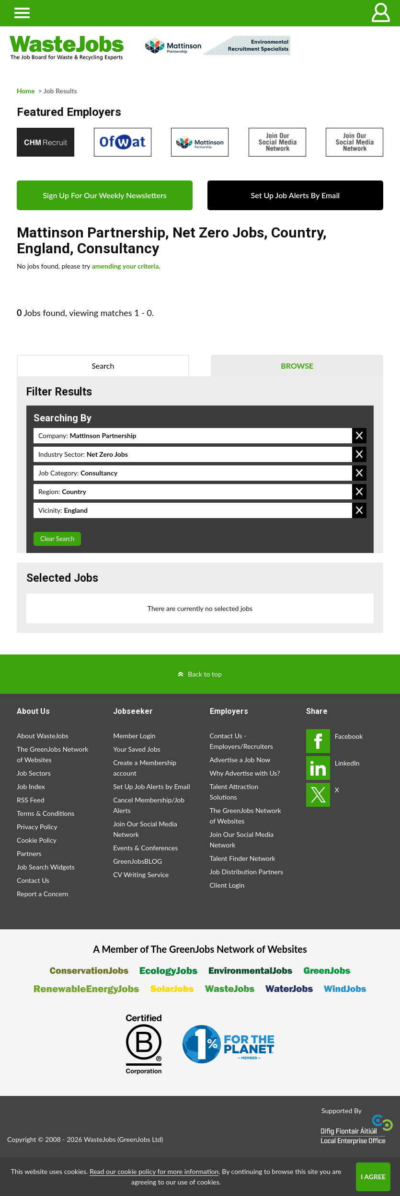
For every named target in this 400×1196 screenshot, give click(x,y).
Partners (29, 853)
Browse (297, 365)
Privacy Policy (37, 827)
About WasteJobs (43, 736)
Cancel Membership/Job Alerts (148, 805)
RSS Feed (30, 800)
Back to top (205, 674)
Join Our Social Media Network (145, 829)
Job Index (31, 786)
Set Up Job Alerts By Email (295, 195)
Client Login (227, 885)
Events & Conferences (145, 848)
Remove (359, 435)
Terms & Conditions (45, 813)
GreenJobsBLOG (137, 861)
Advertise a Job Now (240, 760)
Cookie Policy (37, 840)
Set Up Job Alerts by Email (151, 786)
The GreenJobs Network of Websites (52, 754)
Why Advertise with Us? (245, 773)
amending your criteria (125, 266)
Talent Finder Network (242, 858)
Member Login (134, 736)
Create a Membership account (144, 767)
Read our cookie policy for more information (154, 1171)
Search (102, 365)
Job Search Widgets (46, 867)
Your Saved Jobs (136, 749)
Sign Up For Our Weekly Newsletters (104, 195)
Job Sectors (34, 773)
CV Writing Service (141, 874)
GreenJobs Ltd (140, 1139)
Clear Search (57, 538)
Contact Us (33, 880)
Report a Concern (43, 894)
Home (26, 91)
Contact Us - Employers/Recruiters (241, 741)
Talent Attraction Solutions (234, 791)
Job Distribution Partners (247, 872)
